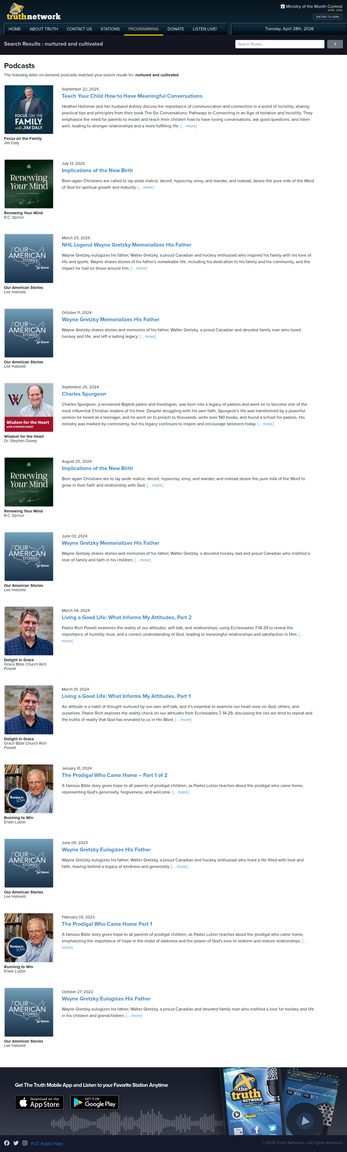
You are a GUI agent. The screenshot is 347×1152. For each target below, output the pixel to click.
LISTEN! (205, 29)
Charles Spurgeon (84, 394)
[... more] (188, 126)
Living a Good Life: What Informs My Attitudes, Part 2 (127, 617)
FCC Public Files (46, 1144)
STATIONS (110, 29)
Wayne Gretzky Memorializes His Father (110, 319)
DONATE (176, 29)
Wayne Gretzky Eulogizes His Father (106, 849)
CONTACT (79, 29)
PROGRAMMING (143, 29)
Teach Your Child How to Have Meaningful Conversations (132, 96)
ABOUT (44, 29)
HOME (15, 29)
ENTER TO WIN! (327, 17)
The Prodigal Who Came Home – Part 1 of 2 (115, 775)
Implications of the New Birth (97, 170)
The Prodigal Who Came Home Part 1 (107, 924)
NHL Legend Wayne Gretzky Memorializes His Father (126, 245)
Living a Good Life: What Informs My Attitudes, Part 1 (126, 696)
